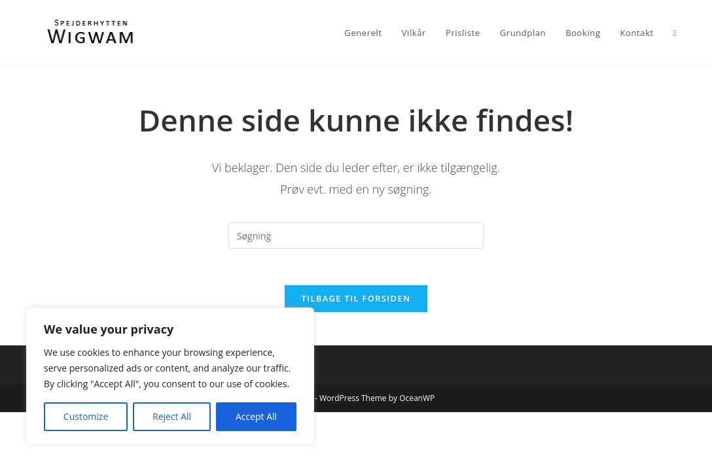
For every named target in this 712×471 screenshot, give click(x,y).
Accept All (256, 416)
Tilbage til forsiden (356, 301)
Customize (85, 416)
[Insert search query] (356, 235)
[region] (170, 376)
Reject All (171, 416)
